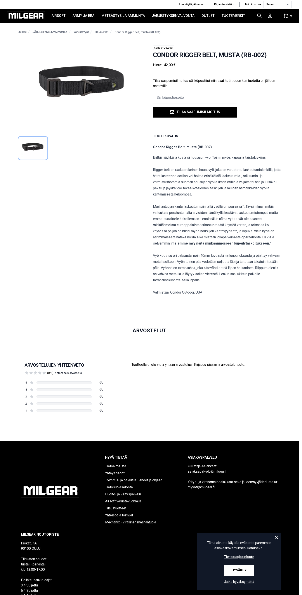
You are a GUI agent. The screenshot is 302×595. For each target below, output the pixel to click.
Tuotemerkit (233, 16)
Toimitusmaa (253, 4)
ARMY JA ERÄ (83, 16)
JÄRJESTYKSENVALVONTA (173, 16)
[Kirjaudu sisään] (270, 15)
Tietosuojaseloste (119, 487)
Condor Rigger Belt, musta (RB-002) (137, 32)
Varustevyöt (81, 31)
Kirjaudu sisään (224, 4)
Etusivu (21, 31)
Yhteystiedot (115, 473)
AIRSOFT (59, 16)
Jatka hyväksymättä (239, 582)
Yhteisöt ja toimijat (119, 515)
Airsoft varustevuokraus (123, 501)
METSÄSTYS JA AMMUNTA (123, 16)
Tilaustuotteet (115, 508)
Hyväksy (239, 570)
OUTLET (208, 16)
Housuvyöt (101, 31)
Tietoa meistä (115, 466)
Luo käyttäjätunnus (191, 4)
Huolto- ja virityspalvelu (123, 494)
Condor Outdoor (163, 47)
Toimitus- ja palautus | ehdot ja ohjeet (133, 480)
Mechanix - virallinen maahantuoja (130, 522)
